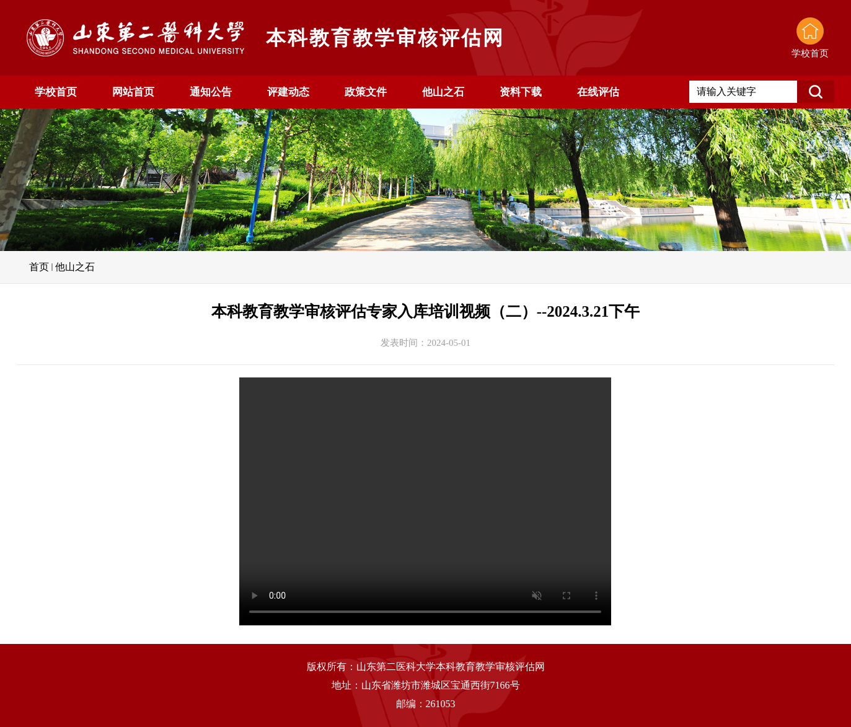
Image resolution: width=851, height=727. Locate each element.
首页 (39, 267)
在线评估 (598, 92)
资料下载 (521, 92)
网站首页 (133, 92)
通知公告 (211, 92)
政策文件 (366, 92)
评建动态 (288, 92)
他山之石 (443, 92)
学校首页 (56, 92)
